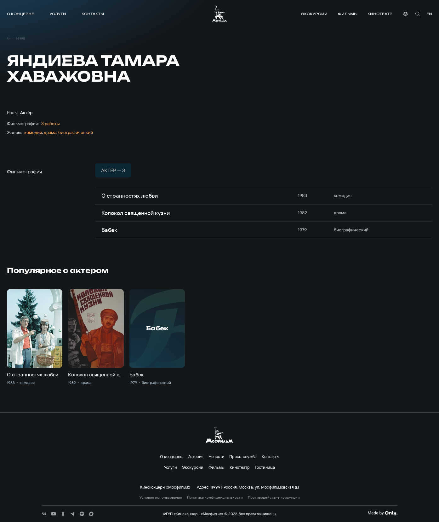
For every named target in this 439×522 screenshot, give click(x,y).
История (195, 456)
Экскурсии (314, 13)
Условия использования (161, 497)
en (429, 13)
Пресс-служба (243, 456)
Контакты (93, 13)
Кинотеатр (380, 13)
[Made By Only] (382, 513)
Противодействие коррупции (274, 497)
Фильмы (347, 13)
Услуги (57, 13)
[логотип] (219, 13)
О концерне (20, 13)
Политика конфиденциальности (215, 497)
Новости (216, 456)
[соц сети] (44, 513)
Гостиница (265, 467)
